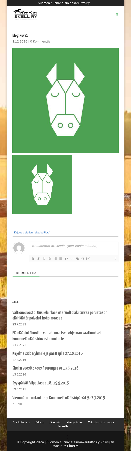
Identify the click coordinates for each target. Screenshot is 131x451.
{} (82, 258)
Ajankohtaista (21, 422)
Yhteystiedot (75, 422)
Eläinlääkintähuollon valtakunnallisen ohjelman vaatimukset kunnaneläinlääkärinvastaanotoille (57, 336)
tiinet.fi (72, 446)
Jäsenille (63, 426)
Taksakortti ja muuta (101, 422)
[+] (88, 258)
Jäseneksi (55, 422)
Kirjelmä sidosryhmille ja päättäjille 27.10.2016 (47, 353)
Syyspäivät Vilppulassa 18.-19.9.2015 (40, 383)
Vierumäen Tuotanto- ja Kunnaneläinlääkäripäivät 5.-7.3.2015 (58, 398)
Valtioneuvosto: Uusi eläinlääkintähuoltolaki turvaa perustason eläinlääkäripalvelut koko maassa (59, 315)
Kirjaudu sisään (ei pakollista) (31, 232)
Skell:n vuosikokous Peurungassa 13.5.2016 (45, 368)
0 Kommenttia (40, 41)
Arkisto (39, 422)
